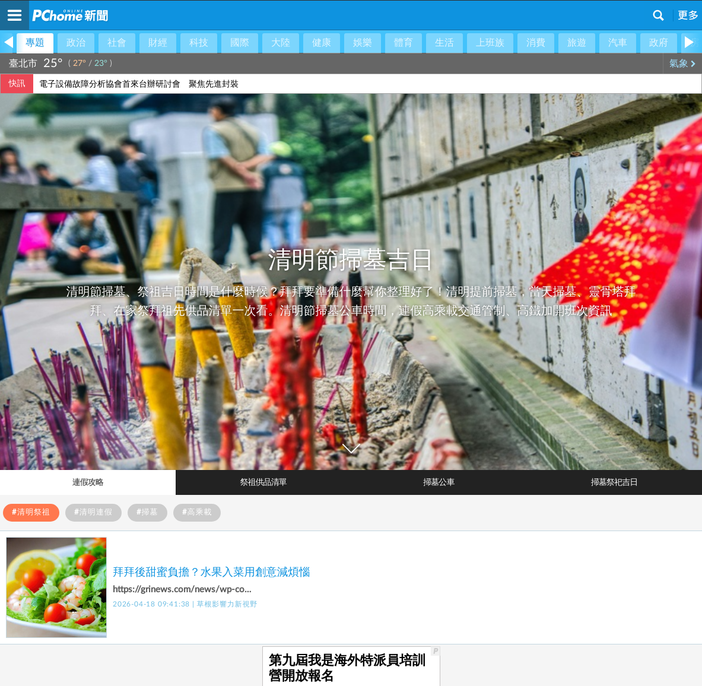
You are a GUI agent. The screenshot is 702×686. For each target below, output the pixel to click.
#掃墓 (147, 512)
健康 (321, 42)
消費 (535, 42)
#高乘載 (197, 512)
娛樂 (362, 42)
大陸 (280, 42)
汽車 (617, 42)
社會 (116, 42)
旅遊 (576, 42)
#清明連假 (93, 512)
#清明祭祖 (31, 512)
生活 (444, 42)
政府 (658, 42)
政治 (75, 42)
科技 (198, 42)
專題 (35, 42)
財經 (157, 42)
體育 (403, 42)
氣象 (682, 63)
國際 (239, 42)
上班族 (490, 42)
